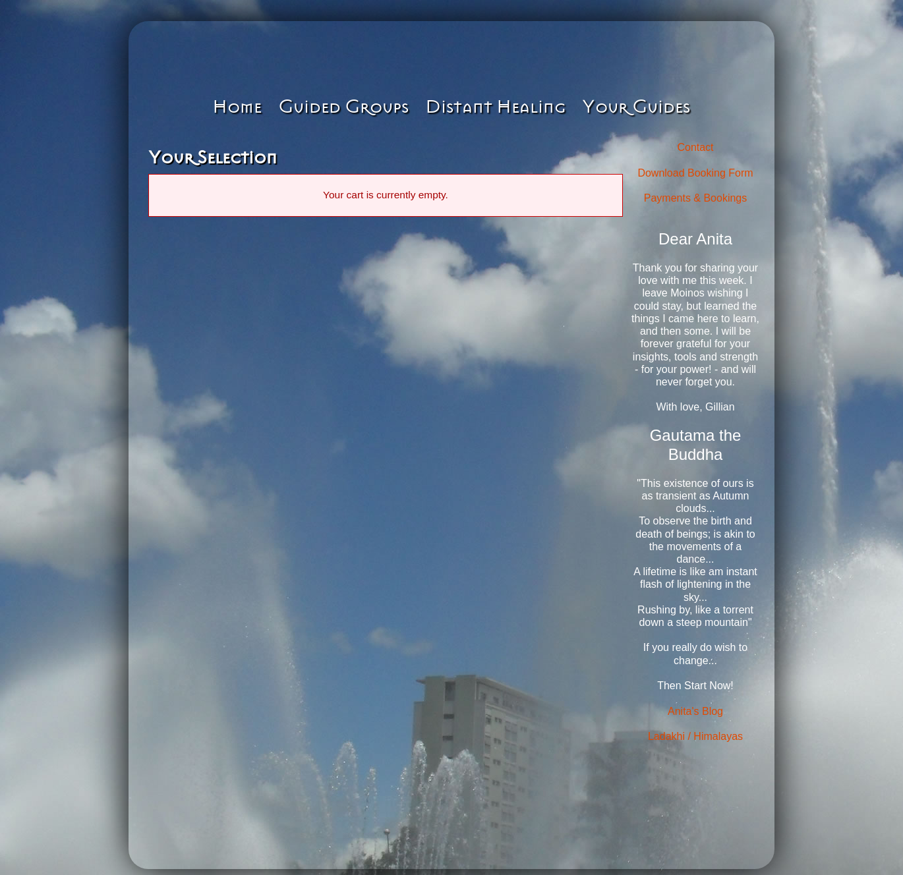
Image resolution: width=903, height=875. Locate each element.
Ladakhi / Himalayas (695, 736)
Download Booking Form (695, 173)
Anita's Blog (695, 711)
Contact (695, 147)
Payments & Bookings (695, 198)
